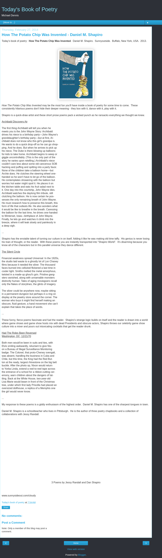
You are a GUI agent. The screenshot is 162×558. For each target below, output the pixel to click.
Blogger (82, 555)
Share (5, 507)
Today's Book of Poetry (29, 9)
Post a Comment (13, 522)
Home (75, 543)
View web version (76, 549)
